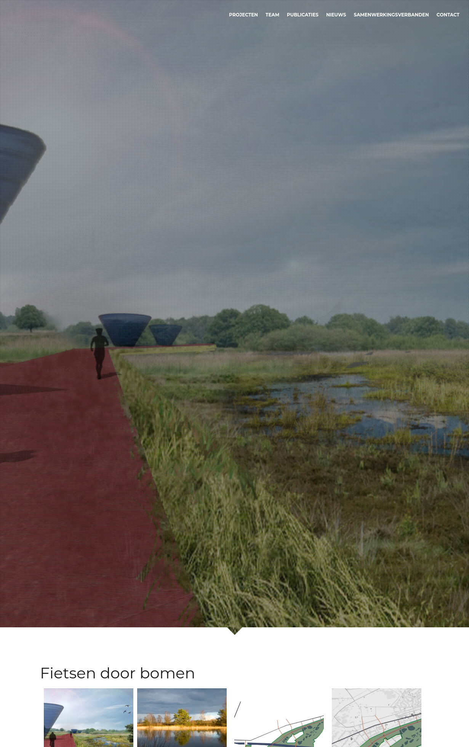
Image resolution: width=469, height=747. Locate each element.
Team (272, 15)
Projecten (243, 15)
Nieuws (336, 15)
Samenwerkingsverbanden (391, 15)
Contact (448, 15)
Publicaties (303, 15)
